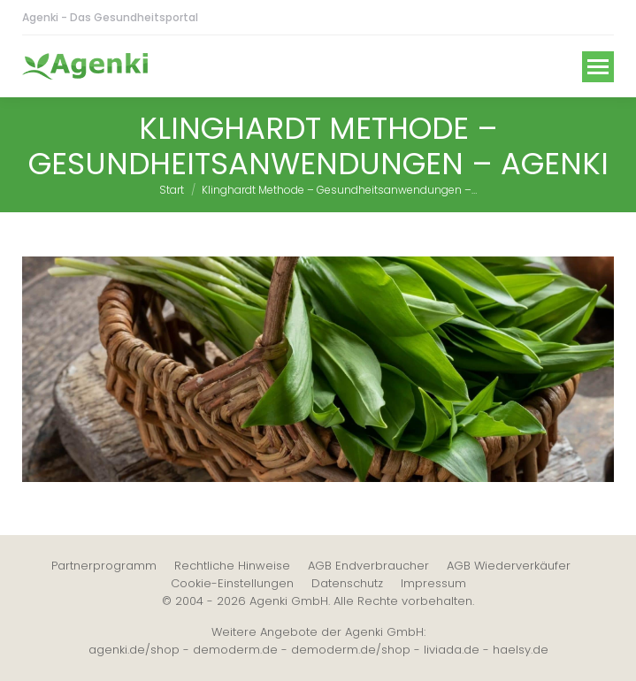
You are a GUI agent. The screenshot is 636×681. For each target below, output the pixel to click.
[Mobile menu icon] (598, 66)
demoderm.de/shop (350, 649)
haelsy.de (520, 649)
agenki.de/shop (134, 649)
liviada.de (451, 649)
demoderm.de (235, 649)
